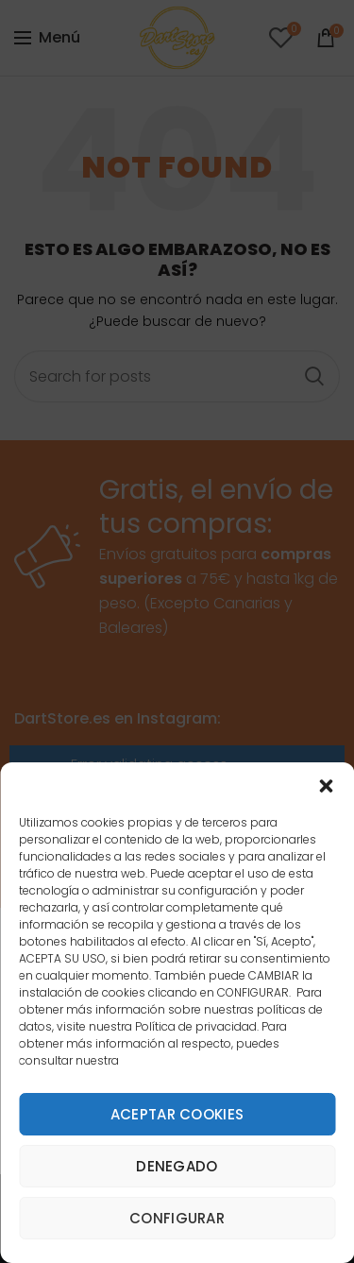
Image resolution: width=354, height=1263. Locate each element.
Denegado (176, 1166)
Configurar (177, 1218)
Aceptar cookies (177, 1114)
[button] (325, 786)
